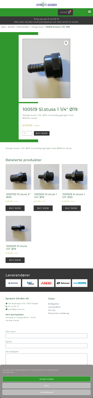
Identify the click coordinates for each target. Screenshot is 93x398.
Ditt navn (11, 332)
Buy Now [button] (15, 208)
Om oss (51, 310)
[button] (89, 11)
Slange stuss (37, 27)
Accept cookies (46, 379)
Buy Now (42, 133)
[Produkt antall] (27, 133)
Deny (46, 385)
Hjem (3, 27)
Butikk (11, 27)
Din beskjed (12, 352)
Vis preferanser (46, 392)
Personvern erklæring (58, 313)
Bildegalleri (53, 304)
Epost (9, 342)
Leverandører (54, 307)
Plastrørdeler (23, 27)
